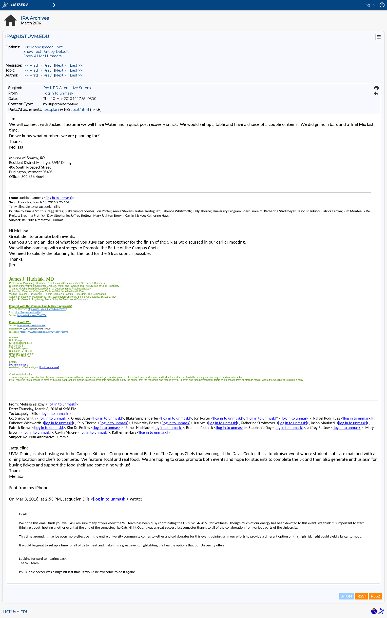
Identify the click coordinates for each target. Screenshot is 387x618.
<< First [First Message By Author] (31, 75)
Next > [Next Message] (60, 65)
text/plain (51, 109)
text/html (81, 109)
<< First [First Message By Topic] (31, 70)
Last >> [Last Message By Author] (76, 75)
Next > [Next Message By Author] (60, 75)
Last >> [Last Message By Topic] (76, 70)
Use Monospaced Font (43, 47)
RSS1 (361, 596)
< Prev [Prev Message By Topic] (46, 70)
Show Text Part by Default (46, 51)
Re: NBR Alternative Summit (68, 88)
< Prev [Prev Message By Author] (46, 75)
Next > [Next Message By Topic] (60, 70)
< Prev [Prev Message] (46, 65)
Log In (369, 5)
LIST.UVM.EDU (16, 612)
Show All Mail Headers (42, 56)
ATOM (346, 596)
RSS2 (375, 596)
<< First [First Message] (31, 65)
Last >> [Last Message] (76, 65)
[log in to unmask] (59, 93)
